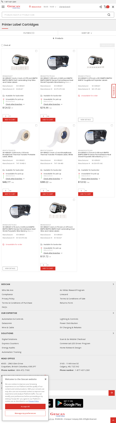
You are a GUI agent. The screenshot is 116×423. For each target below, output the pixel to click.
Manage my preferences (25, 413)
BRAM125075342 (10, 225)
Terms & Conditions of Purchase (17, 303)
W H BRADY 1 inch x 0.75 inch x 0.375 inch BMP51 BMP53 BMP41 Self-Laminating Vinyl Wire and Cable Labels (57, 229)
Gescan (58, 284)
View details (86, 120)
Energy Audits (8, 347)
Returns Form (66, 303)
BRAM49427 (8, 76)
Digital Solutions (9, 339)
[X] (45, 379)
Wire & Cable (8, 327)
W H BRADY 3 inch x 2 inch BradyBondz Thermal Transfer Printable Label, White (56, 154)
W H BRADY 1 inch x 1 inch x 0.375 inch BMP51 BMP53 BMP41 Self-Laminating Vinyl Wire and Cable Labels (20, 80)
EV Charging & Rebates (70, 327)
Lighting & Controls (69, 319)
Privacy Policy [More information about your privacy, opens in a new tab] (34, 401)
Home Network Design (70, 347)
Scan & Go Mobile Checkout (73, 339)
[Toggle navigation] (3, 6)
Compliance (7, 294)
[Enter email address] (55, 393)
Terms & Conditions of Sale (72, 298)
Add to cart (10, 120)
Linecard (64, 294)
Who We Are (7, 290)
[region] (25, 398)
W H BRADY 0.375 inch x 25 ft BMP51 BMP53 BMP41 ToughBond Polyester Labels (95, 79)
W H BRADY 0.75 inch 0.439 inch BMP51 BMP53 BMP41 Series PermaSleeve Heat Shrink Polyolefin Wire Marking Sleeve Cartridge (94, 156)
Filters (29, 33)
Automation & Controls (12, 319)
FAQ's (4, 307)
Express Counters (10, 343)
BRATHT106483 (46, 150)
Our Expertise (58, 313)
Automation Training (11, 352)
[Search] (58, 14)
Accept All (25, 406)
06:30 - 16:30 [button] (49, 7)
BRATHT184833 (9, 150)
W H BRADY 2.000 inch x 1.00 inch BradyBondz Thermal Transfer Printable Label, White (19, 155)
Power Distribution (69, 323)
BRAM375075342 (47, 76)
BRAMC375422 (84, 76)
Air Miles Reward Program (72, 290)
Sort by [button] (86, 33)
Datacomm (7, 323)
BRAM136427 (45, 225)
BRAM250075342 (85, 150)
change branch (64, 7)
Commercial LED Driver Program (75, 343)
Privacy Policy (8, 298)
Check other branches (14, 104)
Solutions (58, 333)
